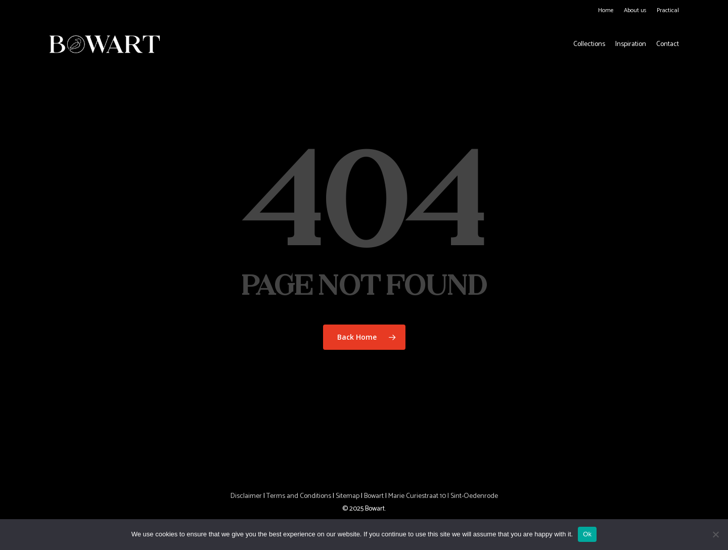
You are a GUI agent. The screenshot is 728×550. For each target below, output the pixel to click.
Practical (668, 10)
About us (635, 10)
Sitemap (347, 496)
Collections (589, 44)
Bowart (374, 496)
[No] (715, 534)
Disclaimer (246, 496)
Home (606, 10)
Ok (587, 534)
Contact (667, 44)
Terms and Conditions (298, 496)
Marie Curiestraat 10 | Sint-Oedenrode (443, 496)
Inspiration (630, 44)
